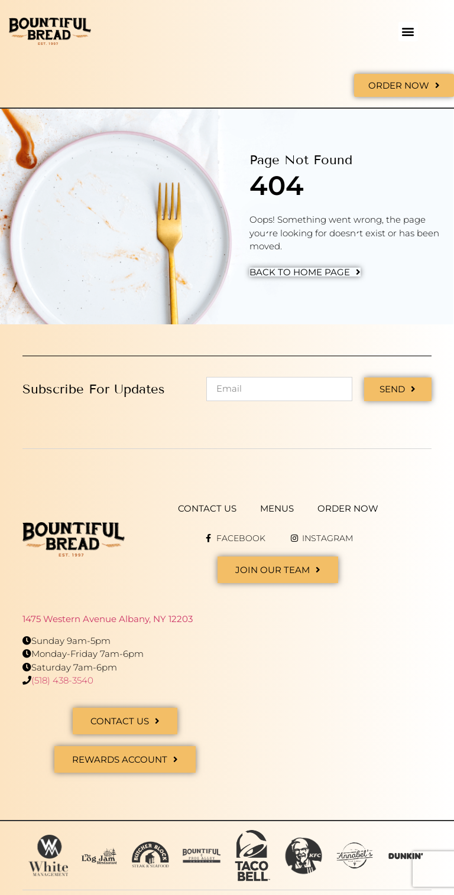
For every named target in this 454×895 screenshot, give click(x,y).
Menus (277, 508)
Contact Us (207, 508)
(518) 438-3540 (62, 680)
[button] (408, 31)
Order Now (347, 508)
